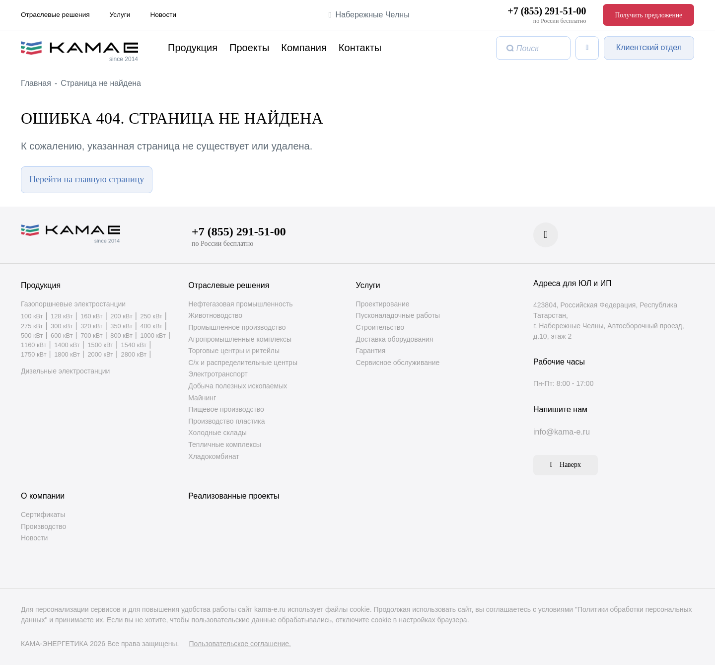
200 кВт (121, 317)
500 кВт (32, 336)
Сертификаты (43, 514)
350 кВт (121, 326)
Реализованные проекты (233, 496)
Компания (304, 48)
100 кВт (32, 317)
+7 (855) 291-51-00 (546, 10)
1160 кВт (34, 345)
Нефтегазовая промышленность (240, 304)
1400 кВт (67, 345)
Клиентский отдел (649, 47)
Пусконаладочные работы (398, 316)
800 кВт (121, 336)
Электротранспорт (218, 374)
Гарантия (371, 351)
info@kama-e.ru (561, 432)
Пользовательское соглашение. (240, 644)
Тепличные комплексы (224, 444)
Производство (43, 526)
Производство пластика (226, 421)
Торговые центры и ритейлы (234, 351)
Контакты (360, 48)
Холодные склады (217, 433)
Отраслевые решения (55, 14)
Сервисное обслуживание (398, 363)
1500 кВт (100, 345)
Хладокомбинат (213, 456)
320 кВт (91, 326)
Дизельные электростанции (65, 371)
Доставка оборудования (394, 339)
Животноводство (215, 316)
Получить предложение (648, 15)
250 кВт (151, 317)
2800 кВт (134, 355)
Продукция (192, 48)
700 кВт (91, 336)
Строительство (380, 327)
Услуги (120, 14)
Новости (163, 14)
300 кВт (61, 326)
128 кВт (61, 317)
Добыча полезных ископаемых (237, 386)
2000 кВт (100, 355)
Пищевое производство (226, 410)
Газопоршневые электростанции (73, 304)
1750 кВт (34, 355)
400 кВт (151, 326)
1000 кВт (153, 336)
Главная (36, 83)
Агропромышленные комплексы (239, 339)
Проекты (249, 48)
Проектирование (383, 304)
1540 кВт (134, 345)
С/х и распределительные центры (242, 363)
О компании (43, 496)
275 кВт (32, 326)
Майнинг (202, 398)
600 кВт (61, 336)
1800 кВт (67, 355)
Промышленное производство (237, 327)
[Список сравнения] (587, 48)
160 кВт (91, 317)
